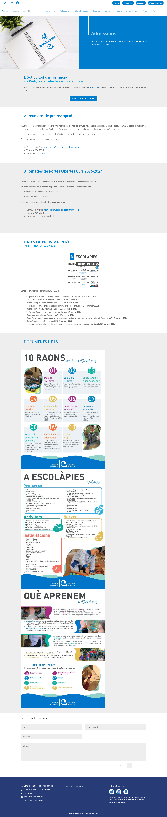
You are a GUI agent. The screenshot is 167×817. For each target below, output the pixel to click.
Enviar (140, 765)
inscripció (41, 153)
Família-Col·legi (131, 11)
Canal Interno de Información (74, 786)
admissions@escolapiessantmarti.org (61, 147)
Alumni (145, 11)
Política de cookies (94, 813)
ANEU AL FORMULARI (83, 98)
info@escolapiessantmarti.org (33, 797)
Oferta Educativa (81, 11)
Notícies (119, 11)
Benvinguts (50, 11)
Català (153, 11)
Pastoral (96, 11)
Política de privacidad (81, 813)
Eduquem (140, 3)
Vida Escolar (65, 11)
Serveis (108, 11)
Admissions (128, 3)
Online (116, 3)
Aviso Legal (71, 813)
